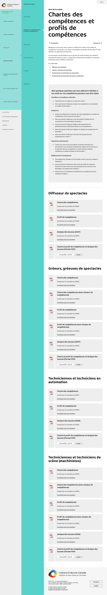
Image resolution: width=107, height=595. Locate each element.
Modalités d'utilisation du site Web (58, 589)
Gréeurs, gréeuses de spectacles (62, 70)
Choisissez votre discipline (7, 12)
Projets (4, 125)
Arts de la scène (8, 61)
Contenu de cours (28, 58)
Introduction (27, 17)
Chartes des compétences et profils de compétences (32, 30)
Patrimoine (6, 48)
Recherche (5, 121)
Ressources (27, 44)
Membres (96, 582)
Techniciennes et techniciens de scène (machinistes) (68, 76)
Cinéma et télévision (8, 34)
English (102, 2)
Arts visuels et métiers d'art (10, 89)
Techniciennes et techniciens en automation (65, 73)
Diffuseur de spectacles (59, 67)
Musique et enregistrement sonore (10, 74)
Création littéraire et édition (10, 102)
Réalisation (27, 84)
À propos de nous (7, 130)
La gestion (5, 112)
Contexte (26, 71)
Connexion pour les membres (66, 210)
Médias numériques (8, 21)
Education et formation (10, 117)
